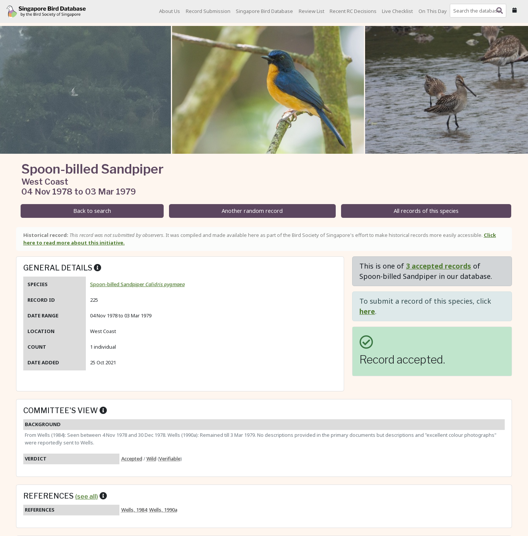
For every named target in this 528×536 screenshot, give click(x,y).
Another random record (252, 210)
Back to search (92, 210)
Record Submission (208, 11)
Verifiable (169, 458)
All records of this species (426, 210)
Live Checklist (397, 11)
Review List (311, 11)
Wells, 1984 (134, 509)
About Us (169, 11)
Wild (151, 458)
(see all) (86, 496)
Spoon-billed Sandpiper (137, 284)
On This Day (433, 11)
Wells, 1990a (163, 509)
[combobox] (479, 10)
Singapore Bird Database (264, 11)
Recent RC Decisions (353, 11)
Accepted (131, 458)
